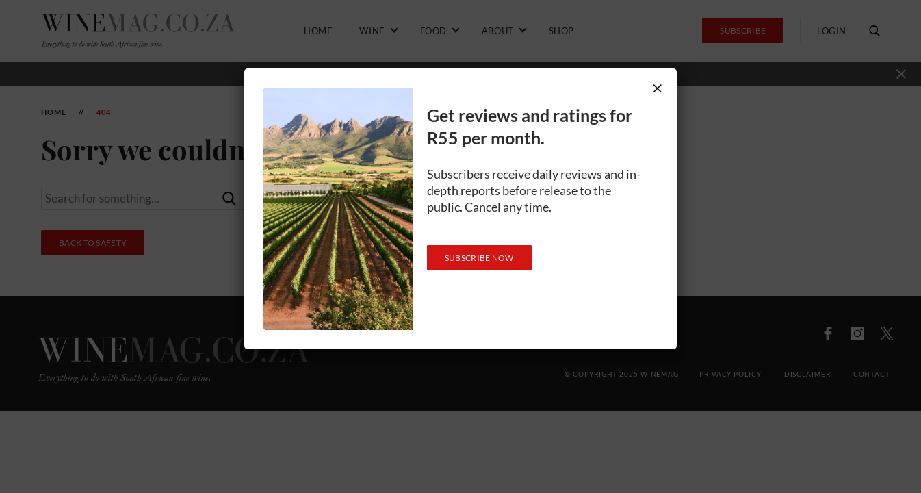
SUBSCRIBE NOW (479, 258)
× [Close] (657, 88)
